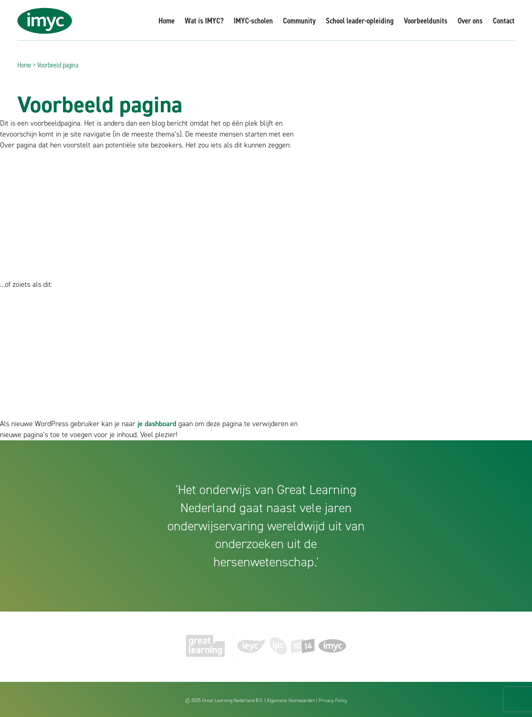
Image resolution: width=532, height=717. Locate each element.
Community (299, 20)
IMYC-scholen (253, 20)
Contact (504, 20)
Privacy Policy (333, 700)
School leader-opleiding (360, 20)
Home (166, 20)
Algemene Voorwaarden (291, 700)
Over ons (470, 20)
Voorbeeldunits (426, 20)
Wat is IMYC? (204, 20)
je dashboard (156, 424)
